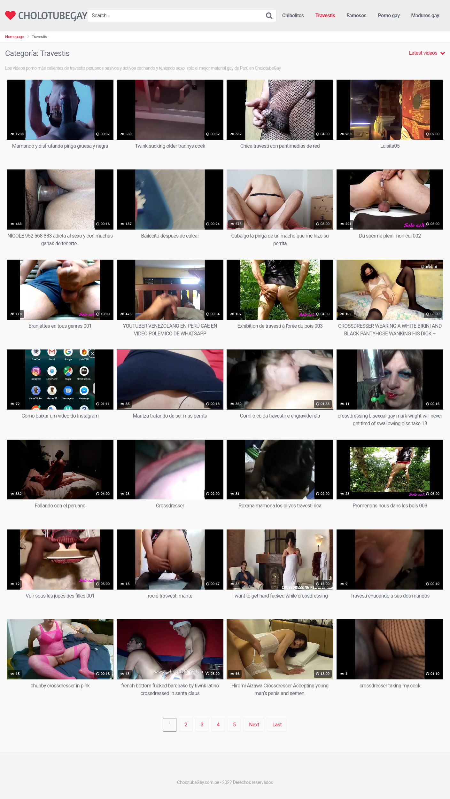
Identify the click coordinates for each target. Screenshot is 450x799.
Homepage (14, 36)
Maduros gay (425, 15)
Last (277, 725)
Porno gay (389, 15)
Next (254, 725)
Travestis (325, 15)
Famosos (356, 15)
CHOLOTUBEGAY (46, 15)
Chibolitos (293, 15)
